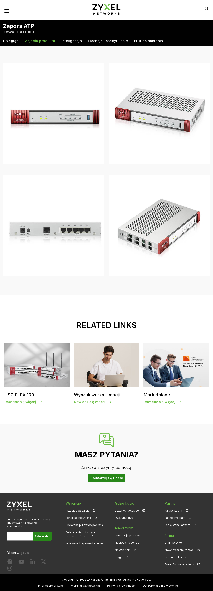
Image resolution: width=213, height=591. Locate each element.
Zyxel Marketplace (127, 510)
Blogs (118, 557)
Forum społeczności (79, 517)
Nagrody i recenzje (127, 542)
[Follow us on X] (43, 562)
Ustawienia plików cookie (160, 585)
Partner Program (175, 517)
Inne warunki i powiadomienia (84, 543)
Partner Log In (173, 510)
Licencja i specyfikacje (108, 41)
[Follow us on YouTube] (21, 562)
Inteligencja (72, 41)
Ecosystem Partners (177, 525)
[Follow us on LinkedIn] (32, 562)
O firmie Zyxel (174, 542)
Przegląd (11, 41)
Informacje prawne (51, 585)
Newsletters (123, 550)
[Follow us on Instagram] (9, 569)
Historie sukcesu (175, 557)
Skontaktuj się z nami (106, 478)
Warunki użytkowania (85, 585)
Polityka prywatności (121, 585)
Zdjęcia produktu (40, 41)
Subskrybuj (42, 536)
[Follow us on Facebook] (10, 562)
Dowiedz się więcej (20, 402)
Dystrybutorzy (124, 517)
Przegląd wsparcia (77, 510)
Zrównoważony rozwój (179, 550)
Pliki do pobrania (148, 41)
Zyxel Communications (179, 564)
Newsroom (124, 528)
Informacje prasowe (128, 535)
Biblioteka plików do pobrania (85, 525)
